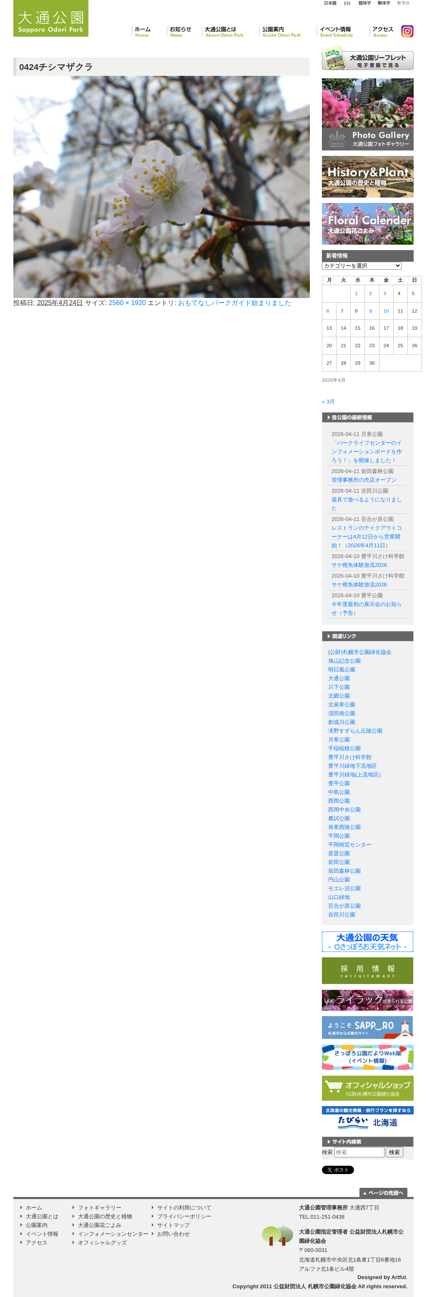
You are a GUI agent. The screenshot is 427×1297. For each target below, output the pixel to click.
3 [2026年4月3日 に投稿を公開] (385, 293)
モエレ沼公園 (344, 888)
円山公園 (339, 879)
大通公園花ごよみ (99, 1225)
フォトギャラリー (99, 1207)
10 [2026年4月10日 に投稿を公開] (386, 311)
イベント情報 (342, 31)
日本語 (330, 3)
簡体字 (364, 3)
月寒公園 (339, 739)
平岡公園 (339, 836)
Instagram (404, 31)
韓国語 (402, 3)
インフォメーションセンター (113, 1234)
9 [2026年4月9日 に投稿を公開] (370, 311)
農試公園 (339, 818)
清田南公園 (341, 713)
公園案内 (287, 31)
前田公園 (339, 862)
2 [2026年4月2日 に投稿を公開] (370, 293)
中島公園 (339, 792)
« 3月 (328, 401)
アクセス (381, 31)
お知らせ (183, 31)
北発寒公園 (341, 704)
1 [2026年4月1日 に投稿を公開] (356, 293)
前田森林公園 (344, 871)
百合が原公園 (344, 906)
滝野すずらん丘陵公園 (355, 731)
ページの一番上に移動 (383, 1192)
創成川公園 (341, 722)
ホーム (148, 31)
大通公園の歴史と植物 (105, 1216)
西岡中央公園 (344, 809)
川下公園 (339, 687)
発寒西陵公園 (344, 827)
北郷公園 (339, 696)
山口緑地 (339, 897)
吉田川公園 (341, 914)
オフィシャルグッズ (102, 1242)
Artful (398, 1277)
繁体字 (384, 3)
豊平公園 (339, 783)
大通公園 (339, 678)
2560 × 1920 (127, 302)
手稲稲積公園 (344, 748)
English (347, 3)
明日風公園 (341, 669)
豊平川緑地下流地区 (352, 766)
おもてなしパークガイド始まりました (234, 302)
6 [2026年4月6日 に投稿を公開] (328, 311)
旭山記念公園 (344, 661)
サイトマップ (173, 1225)
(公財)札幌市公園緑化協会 (360, 652)
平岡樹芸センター (350, 844)
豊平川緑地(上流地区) (354, 774)
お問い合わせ (173, 1234)
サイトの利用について (184, 1207)
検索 (327, 1152)
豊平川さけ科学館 (350, 757)
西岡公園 (339, 801)
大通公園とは (230, 31)
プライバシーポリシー (184, 1216)
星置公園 (339, 853)
